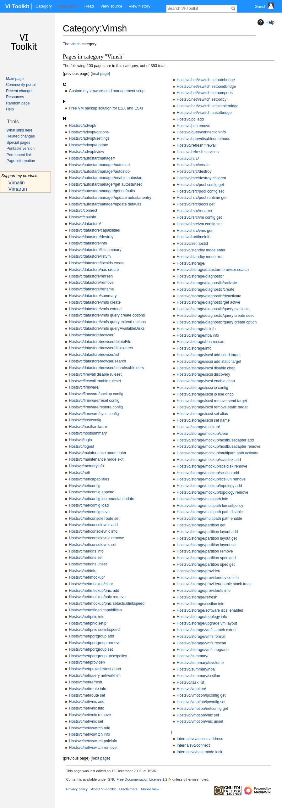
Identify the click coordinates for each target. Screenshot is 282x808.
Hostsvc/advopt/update (88, 145)
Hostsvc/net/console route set (94, 518)
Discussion (68, 6)
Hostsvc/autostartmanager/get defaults (102, 191)
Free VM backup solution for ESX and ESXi (106, 108)
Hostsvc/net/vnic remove (90, 715)
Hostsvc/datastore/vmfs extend (95, 309)
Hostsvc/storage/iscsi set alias (202, 414)
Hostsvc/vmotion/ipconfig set (201, 702)
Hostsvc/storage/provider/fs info (204, 590)
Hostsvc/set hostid (192, 243)
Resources (15, 97)
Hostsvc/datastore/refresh (91, 276)
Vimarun (17, 189)
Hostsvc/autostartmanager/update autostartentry (110, 197)
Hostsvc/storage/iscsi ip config (202, 387)
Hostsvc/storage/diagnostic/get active (208, 302)
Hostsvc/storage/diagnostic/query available (213, 309)
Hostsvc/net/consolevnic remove (96, 538)
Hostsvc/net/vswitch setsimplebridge (208, 106)
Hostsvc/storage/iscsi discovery (203, 374)
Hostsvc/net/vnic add (87, 701)
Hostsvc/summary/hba (196, 669)
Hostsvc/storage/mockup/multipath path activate (217, 453)
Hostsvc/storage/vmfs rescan (201, 643)
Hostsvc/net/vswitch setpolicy (202, 99)
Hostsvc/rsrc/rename (194, 211)
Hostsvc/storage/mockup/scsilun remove (211, 479)
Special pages (18, 142)
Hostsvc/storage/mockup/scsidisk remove (212, 466)
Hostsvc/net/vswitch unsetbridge (204, 112)
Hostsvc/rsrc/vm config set (199, 224)
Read (89, 6)
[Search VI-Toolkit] (198, 8)
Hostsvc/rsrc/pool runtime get (202, 197)
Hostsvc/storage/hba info (198, 335)
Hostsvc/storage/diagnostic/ (200, 276)
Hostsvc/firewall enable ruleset (95, 381)
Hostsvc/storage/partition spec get (206, 564)
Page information (21, 161)
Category (43, 6)
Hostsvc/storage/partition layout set (207, 545)
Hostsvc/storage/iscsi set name (203, 420)
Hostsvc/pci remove (193, 126)
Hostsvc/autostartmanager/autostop (99, 171)
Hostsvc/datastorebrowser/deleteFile (100, 341)
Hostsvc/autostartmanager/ (92, 158)
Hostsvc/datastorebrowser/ (92, 335)
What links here (20, 130)
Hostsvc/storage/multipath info (202, 499)
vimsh (76, 44)
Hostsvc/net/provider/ (87, 662)
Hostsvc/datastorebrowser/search (97, 361)
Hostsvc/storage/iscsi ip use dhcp (205, 394)
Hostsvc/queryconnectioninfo (201, 132)
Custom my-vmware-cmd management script (107, 91)
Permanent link (19, 155)
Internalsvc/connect (193, 745)
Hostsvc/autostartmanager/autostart (99, 165)
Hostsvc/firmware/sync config (94, 414)
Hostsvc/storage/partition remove (205, 551)
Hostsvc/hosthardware (88, 426)
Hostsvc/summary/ (193, 656)
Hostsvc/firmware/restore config (96, 407)
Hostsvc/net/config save (89, 512)
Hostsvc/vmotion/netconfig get (202, 708)
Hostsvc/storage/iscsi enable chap (206, 381)
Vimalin (16, 182)
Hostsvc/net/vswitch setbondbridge (206, 86)
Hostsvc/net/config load (89, 505)
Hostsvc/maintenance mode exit (96, 459)
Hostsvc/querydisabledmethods (203, 139)
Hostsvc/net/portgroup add (91, 636)
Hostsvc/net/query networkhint (95, 675)
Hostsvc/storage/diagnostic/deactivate (209, 296)
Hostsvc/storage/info (194, 348)
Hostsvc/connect (83, 210)
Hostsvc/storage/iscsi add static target (209, 361)
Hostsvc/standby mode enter (201, 250)
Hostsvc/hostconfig (85, 420)
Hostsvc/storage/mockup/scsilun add (208, 473)
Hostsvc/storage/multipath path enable (209, 518)
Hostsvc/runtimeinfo (194, 237)
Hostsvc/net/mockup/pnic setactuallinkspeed (106, 603)
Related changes (21, 136)
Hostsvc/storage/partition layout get (207, 538)
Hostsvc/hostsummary (88, 433)
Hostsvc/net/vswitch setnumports (205, 93)
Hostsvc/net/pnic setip (87, 623)
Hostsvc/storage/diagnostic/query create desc (215, 315)
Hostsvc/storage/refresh (197, 597)
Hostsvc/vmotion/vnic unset (200, 721)
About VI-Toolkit (103, 789)
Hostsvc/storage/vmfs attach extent (207, 630)
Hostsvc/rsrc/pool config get (200, 184)
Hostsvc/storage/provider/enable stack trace (214, 584)
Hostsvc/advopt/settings (89, 138)
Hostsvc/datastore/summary (93, 296)
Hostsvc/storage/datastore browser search (213, 269)
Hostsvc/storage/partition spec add (206, 558)
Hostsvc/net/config (84, 486)
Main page (15, 78)
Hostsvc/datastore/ (85, 224)
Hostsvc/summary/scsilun (198, 676)
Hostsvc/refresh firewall (197, 145)
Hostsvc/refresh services (198, 152)
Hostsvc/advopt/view (86, 151)
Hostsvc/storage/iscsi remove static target (212, 407)
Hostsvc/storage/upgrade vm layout (207, 623)
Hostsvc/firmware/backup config (96, 394)
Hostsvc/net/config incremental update (101, 499)
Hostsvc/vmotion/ (191, 689)
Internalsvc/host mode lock (199, 752)
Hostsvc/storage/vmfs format (201, 636)
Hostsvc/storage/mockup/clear (202, 433)
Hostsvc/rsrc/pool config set (200, 191)
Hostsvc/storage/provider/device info (208, 577)
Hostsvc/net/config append (91, 492)
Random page (18, 103)
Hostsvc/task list (190, 682)
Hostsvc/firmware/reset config (94, 400)
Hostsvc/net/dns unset (88, 564)
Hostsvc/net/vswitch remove (93, 747)
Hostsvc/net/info (82, 571)
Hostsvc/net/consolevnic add (93, 525)
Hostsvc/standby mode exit (200, 257)
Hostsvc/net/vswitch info (89, 734)
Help (265, 22)
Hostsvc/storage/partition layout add (207, 532)
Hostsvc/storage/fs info (196, 329)
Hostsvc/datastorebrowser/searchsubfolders (106, 368)
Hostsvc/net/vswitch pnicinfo (93, 741)
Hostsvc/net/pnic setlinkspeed (94, 629)
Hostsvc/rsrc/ (188, 158)
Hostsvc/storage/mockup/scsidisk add (209, 459)
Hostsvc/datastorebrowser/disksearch (101, 348)
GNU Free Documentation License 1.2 (137, 779)
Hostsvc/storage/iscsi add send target (209, 355)
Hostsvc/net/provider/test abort (95, 669)
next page (100, 73)
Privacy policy (77, 789)
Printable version (21, 148)
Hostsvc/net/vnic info (86, 708)
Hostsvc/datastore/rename (91, 289)
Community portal (20, 84)
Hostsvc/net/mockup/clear (91, 584)
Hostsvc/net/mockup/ (87, 577)
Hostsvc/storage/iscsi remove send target (212, 401)
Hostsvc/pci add (190, 119)
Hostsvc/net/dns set (86, 557)
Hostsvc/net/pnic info (87, 616)
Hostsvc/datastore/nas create (94, 269)
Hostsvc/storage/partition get (201, 525)
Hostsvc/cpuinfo (82, 217)
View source (111, 6)
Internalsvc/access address (200, 739)
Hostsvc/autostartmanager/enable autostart (106, 178)
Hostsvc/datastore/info (88, 243)
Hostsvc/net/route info (87, 689)
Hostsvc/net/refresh (85, 682)
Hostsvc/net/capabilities (89, 479)
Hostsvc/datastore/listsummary (95, 250)
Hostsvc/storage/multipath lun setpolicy (210, 505)
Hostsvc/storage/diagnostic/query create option (217, 322)
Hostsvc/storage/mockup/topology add (209, 486)
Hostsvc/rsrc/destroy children (201, 178)
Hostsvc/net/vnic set (86, 721)
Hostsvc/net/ (79, 472)
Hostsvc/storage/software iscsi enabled (210, 610)
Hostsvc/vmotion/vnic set (198, 715)
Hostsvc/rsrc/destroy (194, 171)
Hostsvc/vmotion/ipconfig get (201, 695)
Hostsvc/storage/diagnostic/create (206, 289)
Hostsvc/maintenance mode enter (97, 453)
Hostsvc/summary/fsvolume (200, 662)
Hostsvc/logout (81, 446)
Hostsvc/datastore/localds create (97, 263)
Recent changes (19, 91)
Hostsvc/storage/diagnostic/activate (207, 283)
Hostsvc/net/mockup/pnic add (94, 590)
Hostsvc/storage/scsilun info (201, 604)
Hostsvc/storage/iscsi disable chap (206, 368)
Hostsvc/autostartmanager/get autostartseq (106, 184)
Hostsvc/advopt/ (82, 125)
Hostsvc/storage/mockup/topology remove (212, 492)
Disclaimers (128, 789)
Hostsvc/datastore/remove (91, 282)
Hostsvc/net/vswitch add (89, 728)
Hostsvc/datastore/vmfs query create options (107, 315)
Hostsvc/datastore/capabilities (94, 230)
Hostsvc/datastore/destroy (91, 237)
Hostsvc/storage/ (191, 263)
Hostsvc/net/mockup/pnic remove (97, 597)
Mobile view (150, 789)
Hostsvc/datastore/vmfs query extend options (107, 322)
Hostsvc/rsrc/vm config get (199, 217)
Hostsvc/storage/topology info (202, 616)
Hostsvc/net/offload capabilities (95, 610)
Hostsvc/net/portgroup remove (95, 643)
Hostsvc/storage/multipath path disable (210, 512)
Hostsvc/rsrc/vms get (195, 230)
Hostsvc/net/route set (87, 695)
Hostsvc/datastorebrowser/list (94, 354)
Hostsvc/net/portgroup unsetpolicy (98, 656)
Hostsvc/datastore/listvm (90, 256)
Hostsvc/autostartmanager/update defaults (105, 204)
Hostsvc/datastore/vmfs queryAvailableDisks (107, 328)
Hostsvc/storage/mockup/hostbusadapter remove (218, 446)
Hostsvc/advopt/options (89, 132)
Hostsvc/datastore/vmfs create (95, 302)
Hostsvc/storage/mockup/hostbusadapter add (215, 440)
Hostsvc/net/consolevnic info (93, 531)
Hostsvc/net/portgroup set (91, 649)
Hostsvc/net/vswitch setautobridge (206, 80)
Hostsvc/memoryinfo (86, 466)
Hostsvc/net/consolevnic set (93, 544)
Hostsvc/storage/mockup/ (198, 427)
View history (139, 6)
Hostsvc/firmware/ (84, 387)
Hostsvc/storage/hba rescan (201, 341)
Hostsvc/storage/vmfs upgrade (203, 650)
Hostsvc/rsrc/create (193, 165)
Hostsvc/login (80, 440)
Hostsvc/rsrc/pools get (196, 204)
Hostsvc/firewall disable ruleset (95, 374)
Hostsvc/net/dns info (86, 551)
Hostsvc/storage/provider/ (198, 571)
